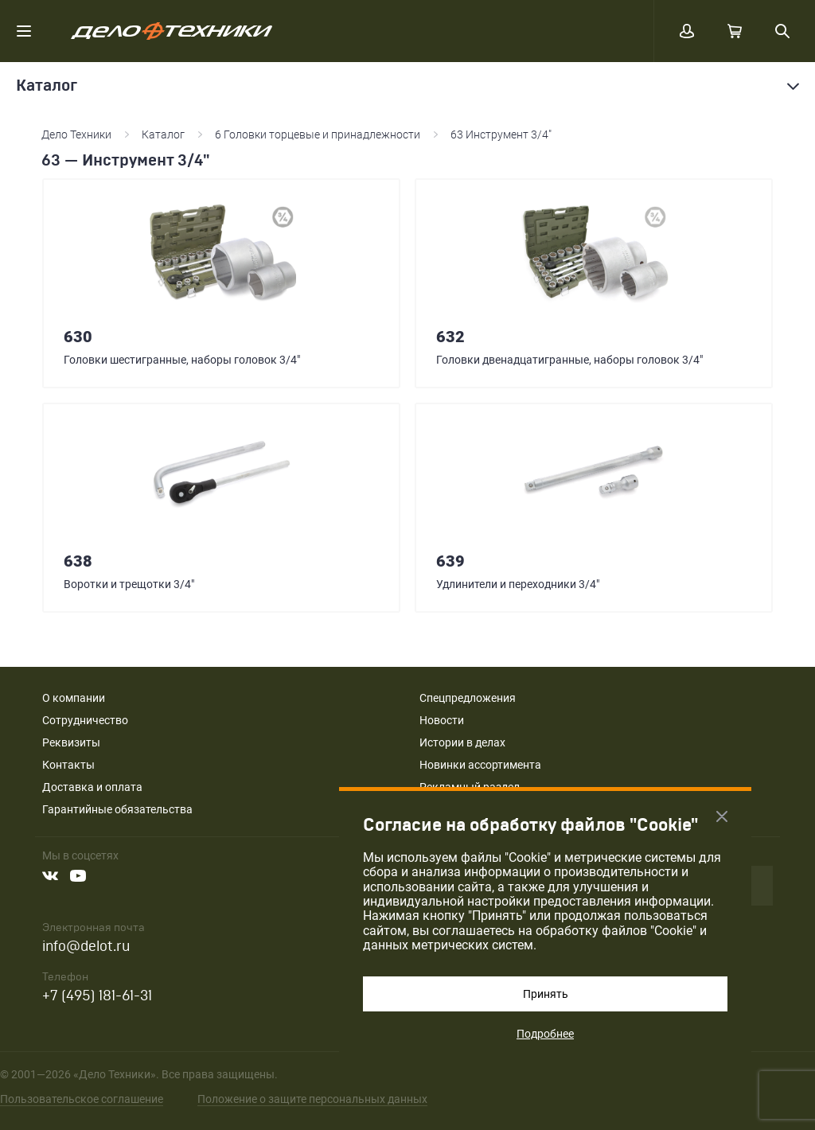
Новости (441, 720)
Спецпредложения (467, 698)
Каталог (163, 134)
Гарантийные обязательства (117, 809)
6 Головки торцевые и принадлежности (317, 134)
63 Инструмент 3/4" (501, 134)
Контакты (68, 764)
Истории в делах (462, 742)
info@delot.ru (86, 946)
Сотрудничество (85, 720)
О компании (73, 698)
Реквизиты (71, 742)
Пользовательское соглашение (81, 1099)
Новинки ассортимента (480, 764)
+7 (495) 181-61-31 (97, 996)
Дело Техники (76, 134)
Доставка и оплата (92, 787)
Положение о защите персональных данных (312, 1099)
